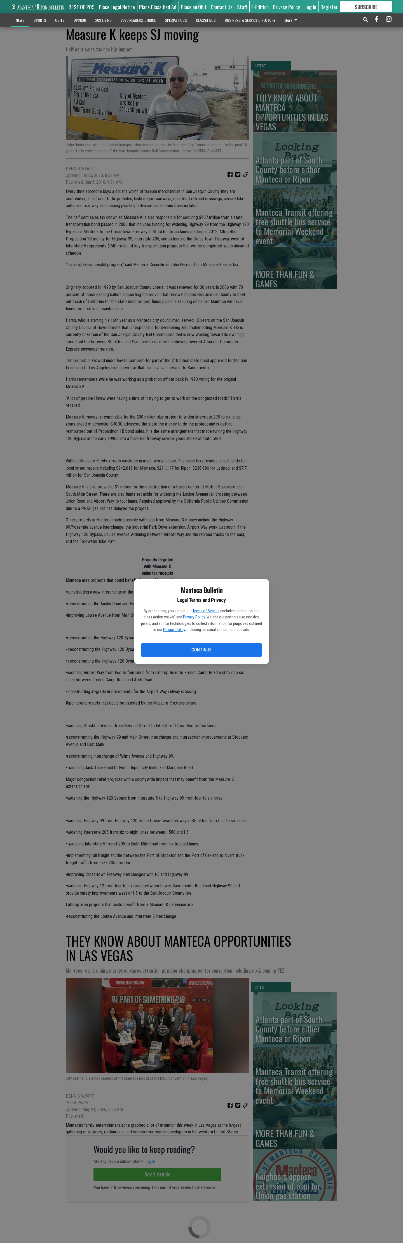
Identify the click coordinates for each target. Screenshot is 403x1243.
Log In (310, 6)
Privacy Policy (194, 617)
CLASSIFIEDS (206, 20)
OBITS (60, 20)
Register (329, 6)
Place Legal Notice (117, 6)
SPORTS (40, 20)
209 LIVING (103, 20)
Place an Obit (194, 6)
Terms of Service (206, 611)
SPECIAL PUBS (176, 20)
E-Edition (260, 6)
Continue (201, 650)
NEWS (20, 20)
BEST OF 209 (82, 6)
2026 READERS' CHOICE (138, 20)
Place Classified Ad (157, 6)
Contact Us (222, 6)
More (291, 19)
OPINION (80, 20)
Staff (242, 6)
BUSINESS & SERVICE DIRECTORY (250, 20)
